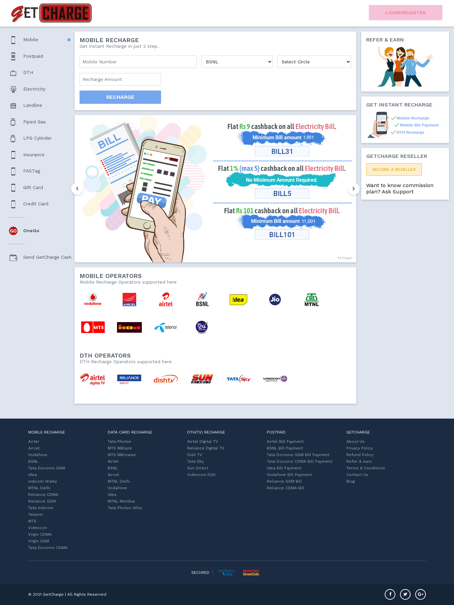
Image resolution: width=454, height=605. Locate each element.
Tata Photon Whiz (125, 507)
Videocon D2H (201, 474)
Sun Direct (197, 468)
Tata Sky (195, 461)
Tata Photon (119, 441)
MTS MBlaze (120, 448)
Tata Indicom (40, 507)
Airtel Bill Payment (285, 441)
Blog (350, 481)
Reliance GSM (42, 501)
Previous (77, 189)
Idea (32, 474)
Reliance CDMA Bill (286, 488)
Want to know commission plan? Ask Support (399, 188)
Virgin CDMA (40, 534)
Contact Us (357, 474)
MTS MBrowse (122, 454)
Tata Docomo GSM (46, 468)
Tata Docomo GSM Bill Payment (298, 454)
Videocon (37, 527)
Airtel (33, 441)
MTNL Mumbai (121, 501)
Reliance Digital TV (205, 448)
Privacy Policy (359, 448)
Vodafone (37, 454)
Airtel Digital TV (202, 441)
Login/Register (405, 12)
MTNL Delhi (39, 488)
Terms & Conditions (365, 468)
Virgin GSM (38, 541)
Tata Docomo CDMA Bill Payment (299, 461)
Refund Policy (359, 454)
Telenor (35, 514)
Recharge (120, 97)
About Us (355, 441)
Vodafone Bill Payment (289, 474)
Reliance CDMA (43, 494)
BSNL (33, 461)
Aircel (34, 448)
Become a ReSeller (394, 169)
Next (354, 189)
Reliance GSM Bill (284, 481)
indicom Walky (42, 481)
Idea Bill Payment (284, 468)
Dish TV (194, 454)
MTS (32, 521)
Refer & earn (359, 461)
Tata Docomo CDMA (48, 547)
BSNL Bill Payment (285, 448)
